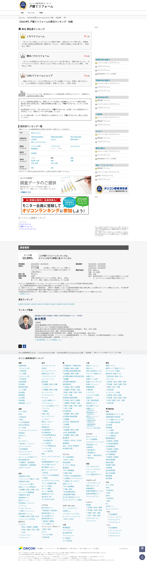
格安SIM (110, 376)
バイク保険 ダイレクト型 (115, 419)
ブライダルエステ (92, 466)
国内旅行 (46, 510)
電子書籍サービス (48, 467)
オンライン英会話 (69, 465)
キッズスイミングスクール (71, 516)
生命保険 (21, 392)
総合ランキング (36, 133)
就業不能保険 (110, 460)
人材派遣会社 (91, 425)
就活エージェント (92, 366)
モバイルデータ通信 (113, 371)
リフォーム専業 (36, 146)
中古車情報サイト (48, 430)
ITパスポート (75, 481)
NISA (20, 414)
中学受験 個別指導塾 (70, 416)
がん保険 (21, 398)
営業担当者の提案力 (57, 137)
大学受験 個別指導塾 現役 (72, 371)
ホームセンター (75, 146)
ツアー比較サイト (48, 524)
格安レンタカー (47, 422)
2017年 (65, 304)
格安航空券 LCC (47, 518)
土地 (37, 479)
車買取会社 (45, 427)
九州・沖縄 (54, 163)
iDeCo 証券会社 (24, 425)
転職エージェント (92, 384)
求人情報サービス (92, 406)
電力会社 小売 (46, 497)
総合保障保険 (110, 470)
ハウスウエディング (93, 483)
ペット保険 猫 (111, 436)
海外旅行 (54, 510)
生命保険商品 (110, 446)
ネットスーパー (47, 392)
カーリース (45, 424)
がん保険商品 (110, 454)
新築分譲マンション (25, 514)
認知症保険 (110, 462)
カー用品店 (67, 538)
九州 (37, 490)
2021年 (40, 304)
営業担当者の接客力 (37, 137)
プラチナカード (114, 522)
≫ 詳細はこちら (24, 294)
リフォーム (22, 506)
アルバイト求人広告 (93, 428)
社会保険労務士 (76, 476)
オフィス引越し (47, 486)
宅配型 (45, 411)
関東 (72, 158)
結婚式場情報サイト (93, 494)
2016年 (72, 304)
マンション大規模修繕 (26, 492)
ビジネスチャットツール (95, 442)
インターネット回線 (113, 392)
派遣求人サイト (91, 403)
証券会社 (23, 417)
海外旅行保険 (23, 387)
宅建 (65, 473)
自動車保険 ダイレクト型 (115, 414)
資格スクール (67, 484)
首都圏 (22, 490)
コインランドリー (48, 379)
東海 (52, 160)
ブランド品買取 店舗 (49, 483)
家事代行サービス (48, 374)
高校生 (66, 440)
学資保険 (21, 400)
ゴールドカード (25, 454)
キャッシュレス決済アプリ (27, 457)
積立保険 (109, 478)
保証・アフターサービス (38, 142)
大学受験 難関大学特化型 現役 (73, 376)
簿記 (70, 473)
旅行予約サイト (47, 508)
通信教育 (66, 438)
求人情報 (96, 548)
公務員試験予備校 (69, 494)
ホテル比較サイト (48, 516)
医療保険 (21, 395)
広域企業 (110, 390)
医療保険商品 (110, 438)
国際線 (51, 521)
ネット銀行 (22, 427)
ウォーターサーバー (49, 366)
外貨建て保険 (110, 465)
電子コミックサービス (49, 470)
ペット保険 (22, 390)
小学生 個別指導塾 (69, 432)
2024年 (20, 304)
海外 (49, 529)
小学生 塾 (66, 427)
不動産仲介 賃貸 (24, 495)
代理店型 (23, 371)
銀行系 (22, 444)
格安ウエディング (92, 486)
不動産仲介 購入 (24, 481)
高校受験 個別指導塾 (70, 398)
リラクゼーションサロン (71, 514)
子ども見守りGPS (48, 499)
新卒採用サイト (91, 413)
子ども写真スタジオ (49, 464)
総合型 (45, 473)
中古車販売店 (46, 432)
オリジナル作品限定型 (51, 475)
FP (65, 470)
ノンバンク (30, 444)
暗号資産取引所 (23, 460)
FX (19, 438)
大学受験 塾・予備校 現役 (72, 366)
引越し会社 (45, 414)
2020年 (46, 304)
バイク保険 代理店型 (113, 422)
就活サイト (90, 368)
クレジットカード (24, 446)
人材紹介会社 (91, 421)
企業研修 (89, 447)
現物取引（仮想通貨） (28, 462)
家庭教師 (66, 443)
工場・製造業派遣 (92, 400)
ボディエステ (91, 472)
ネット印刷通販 (91, 439)
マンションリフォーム (28, 229)
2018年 (59, 304)
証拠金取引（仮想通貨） (28, 465)
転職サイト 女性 (92, 379)
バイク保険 (22, 374)
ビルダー (23, 524)
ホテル (44, 532)
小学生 (79, 440)
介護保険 (109, 468)
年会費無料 (24, 449)
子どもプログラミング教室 (72, 500)
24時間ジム (67, 511)
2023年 (27, 304)
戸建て (31, 479)
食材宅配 (45, 382)
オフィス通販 (46, 489)
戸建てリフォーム (26, 226)
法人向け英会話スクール (71, 497)
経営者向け (92, 450)
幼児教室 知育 (68, 448)
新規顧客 (34, 153)
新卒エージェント (92, 417)
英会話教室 (67, 462)
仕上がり (53, 139)
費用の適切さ (75, 139)
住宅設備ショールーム (26, 503)
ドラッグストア (68, 530)
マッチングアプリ (92, 496)
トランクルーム (47, 403)
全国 (98, 515)
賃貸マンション (23, 500)
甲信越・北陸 (35, 160)
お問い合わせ (73, 548)
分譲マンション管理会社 (27, 487)
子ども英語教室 (68, 457)
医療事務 (71, 470)
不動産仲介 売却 (24, 476)
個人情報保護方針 (62, 548)
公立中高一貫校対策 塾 (71, 422)
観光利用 (46, 537)
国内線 (45, 521)
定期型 (116, 441)
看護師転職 (90, 387)
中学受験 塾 (67, 411)
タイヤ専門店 (67, 541)
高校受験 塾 (67, 384)
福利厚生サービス (48, 494)
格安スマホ (119, 376)
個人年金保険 (110, 473)
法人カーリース (91, 436)
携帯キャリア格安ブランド (115, 368)
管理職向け (92, 453)
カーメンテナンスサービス (51, 456)
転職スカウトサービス (94, 382)
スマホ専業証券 (23, 422)
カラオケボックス (92, 518)
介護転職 (89, 390)
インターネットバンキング (27, 430)
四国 (108, 387)
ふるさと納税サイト (49, 400)
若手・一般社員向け (95, 455)
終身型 (109, 441)
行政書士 (67, 478)
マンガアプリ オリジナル (50, 481)
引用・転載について (85, 548)
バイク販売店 (46, 443)
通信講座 (66, 468)
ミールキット (46, 387)
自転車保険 (22, 382)
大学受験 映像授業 (69, 382)
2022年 (33, 304)
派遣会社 (89, 398)
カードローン (23, 441)
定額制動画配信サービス (50, 462)
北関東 (29, 527)
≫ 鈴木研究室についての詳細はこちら (48, 340)
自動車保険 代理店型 (113, 417)
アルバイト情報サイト (94, 374)
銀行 (21, 419)
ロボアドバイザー (24, 468)
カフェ (44, 459)
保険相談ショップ (24, 403)
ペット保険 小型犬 (112, 433)
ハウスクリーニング (49, 376)
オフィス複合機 (47, 491)
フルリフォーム (25, 224)
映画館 (88, 505)
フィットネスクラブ (70, 508)
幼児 (65, 460)
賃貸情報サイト (23, 497)
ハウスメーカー (55, 146)
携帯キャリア (110, 366)
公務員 (66, 481)
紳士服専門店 (67, 533)
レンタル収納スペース (51, 406)
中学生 (73, 440)
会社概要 (40, 548)
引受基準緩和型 (112, 444)
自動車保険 (22, 366)
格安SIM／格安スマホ (113, 374)
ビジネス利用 (48, 534)
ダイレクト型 (24, 368)
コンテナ (46, 408)
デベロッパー (24, 538)
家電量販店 (34, 148)
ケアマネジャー (77, 478)
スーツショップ (68, 535)
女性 (52, 167)
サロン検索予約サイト (94, 474)
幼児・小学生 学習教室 (71, 446)
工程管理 (34, 139)
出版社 (45, 478)
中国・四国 (34, 163)
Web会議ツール (91, 444)
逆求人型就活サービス (94, 371)
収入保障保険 (112, 452)
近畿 (72, 160)
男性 (32, 167)
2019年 (52, 304)
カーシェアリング (48, 416)
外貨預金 (21, 433)
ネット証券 (22, 411)
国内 (44, 529)
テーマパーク (91, 521)
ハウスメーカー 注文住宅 (26, 519)
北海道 (66, 387)
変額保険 (109, 476)
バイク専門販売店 (49, 446)
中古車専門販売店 (49, 435)
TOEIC (66, 476)
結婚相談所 (90, 488)
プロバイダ (110, 379)
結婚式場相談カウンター (95, 491)
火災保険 (21, 384)
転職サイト (90, 376)
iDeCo (108, 495)
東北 (23, 527)
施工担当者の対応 (76, 137)
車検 (43, 454)
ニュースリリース (49, 548)
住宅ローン (22, 436)
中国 (124, 384)
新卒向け (91, 458)
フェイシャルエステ (93, 469)
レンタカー (45, 419)
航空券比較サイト (48, 513)
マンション (24, 479)
